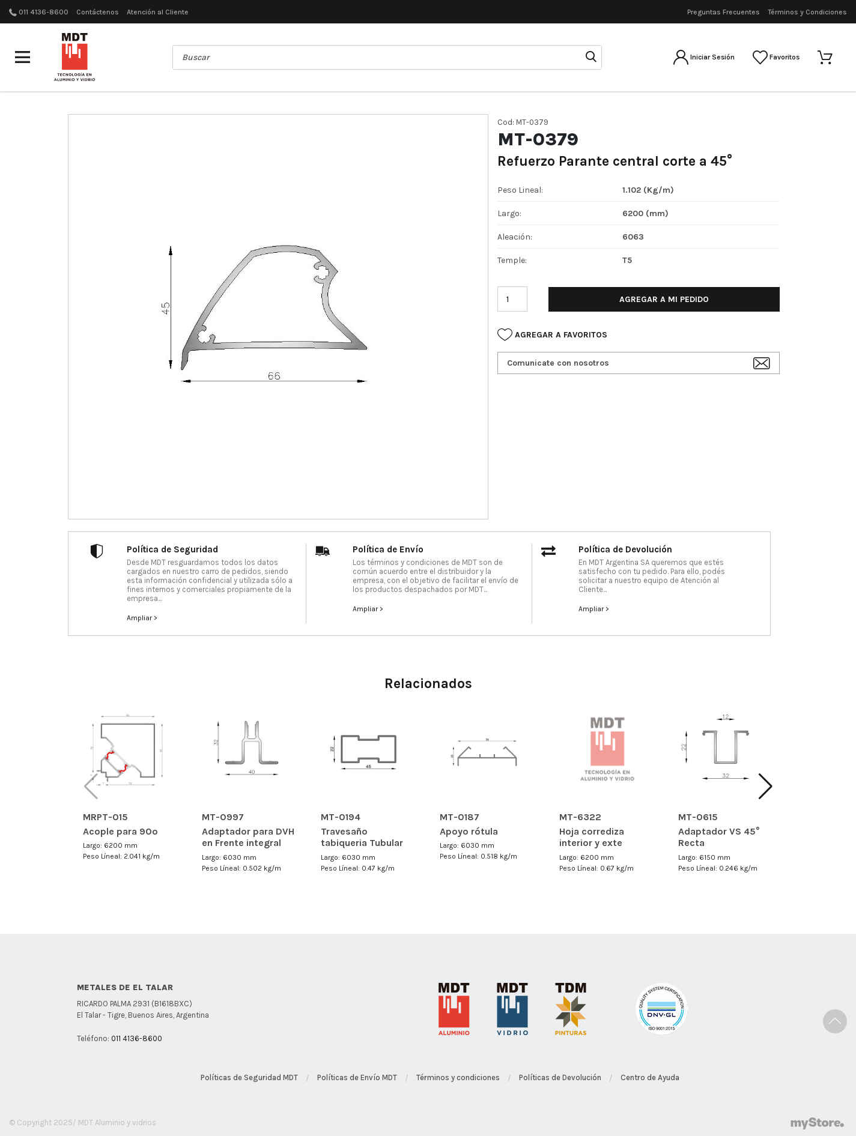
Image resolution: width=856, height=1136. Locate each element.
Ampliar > (142, 618)
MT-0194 (340, 817)
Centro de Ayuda (650, 1077)
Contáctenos (97, 12)
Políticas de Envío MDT (357, 1077)
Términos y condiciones (458, 1077)
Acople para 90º (120, 831)
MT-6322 (580, 817)
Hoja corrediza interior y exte (591, 837)
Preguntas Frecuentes (723, 12)
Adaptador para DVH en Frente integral (248, 837)
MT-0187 (459, 817)
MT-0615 (698, 817)
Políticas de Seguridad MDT (249, 1077)
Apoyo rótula (469, 831)
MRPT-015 (105, 817)
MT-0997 (223, 817)
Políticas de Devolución (560, 1077)
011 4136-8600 (43, 12)
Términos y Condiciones (807, 12)
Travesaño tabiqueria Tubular (362, 837)
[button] (765, 786)
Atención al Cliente (158, 12)
